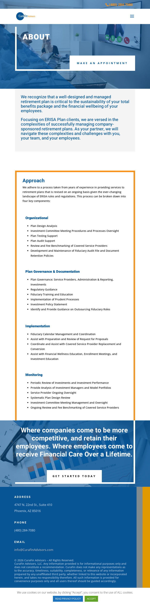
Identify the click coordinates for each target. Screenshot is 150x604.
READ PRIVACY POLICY (68, 598)
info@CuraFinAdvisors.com (33, 550)
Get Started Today (74, 476)
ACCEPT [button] (91, 598)
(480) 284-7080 (121, 4)
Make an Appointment (102, 63)
